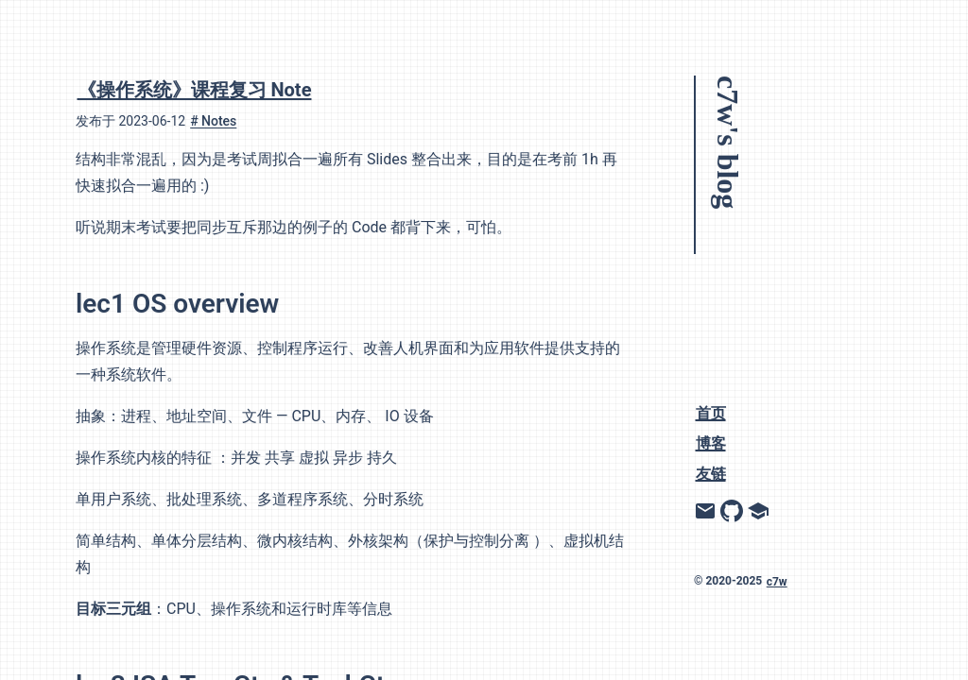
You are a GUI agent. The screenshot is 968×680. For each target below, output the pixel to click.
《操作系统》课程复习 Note (195, 89)
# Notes (213, 120)
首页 (711, 412)
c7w (777, 580)
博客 (711, 442)
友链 (711, 473)
